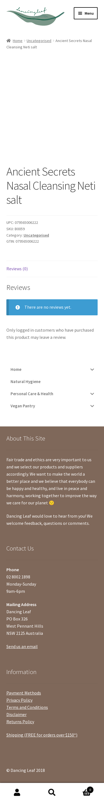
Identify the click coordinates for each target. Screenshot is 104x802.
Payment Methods (23, 693)
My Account (17, 792)
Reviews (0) (17, 268)
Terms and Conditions (27, 707)
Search (52, 792)
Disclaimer (16, 714)
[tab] (52, 269)
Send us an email (22, 646)
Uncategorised (39, 40)
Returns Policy (20, 721)
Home (17, 40)
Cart (81, 788)
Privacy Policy (19, 700)
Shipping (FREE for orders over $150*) (41, 735)
